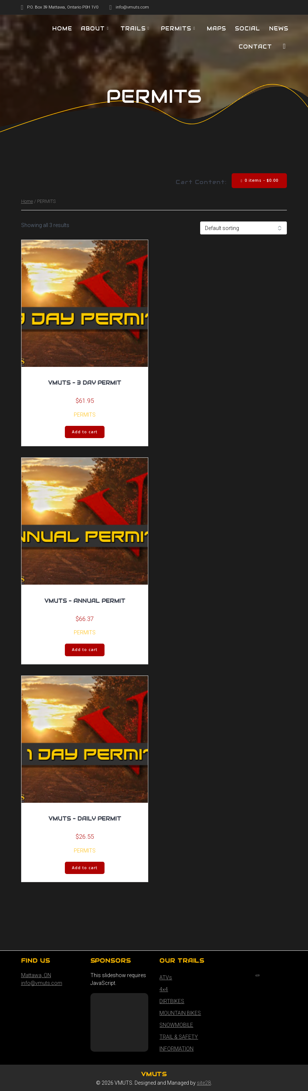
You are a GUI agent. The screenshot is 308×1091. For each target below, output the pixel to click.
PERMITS (176, 28)
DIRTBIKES (171, 1001)
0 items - (260, 180)
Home (27, 201)
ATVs (165, 977)
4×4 (163, 989)
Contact (255, 46)
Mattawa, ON (36, 975)
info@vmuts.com (41, 983)
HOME (62, 28)
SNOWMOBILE (176, 1025)
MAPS (216, 28)
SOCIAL (247, 28)
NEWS (278, 28)
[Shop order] (243, 227)
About (93, 28)
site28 (204, 1083)
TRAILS (133, 28)
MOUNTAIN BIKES (180, 1013)
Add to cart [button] (84, 431)
